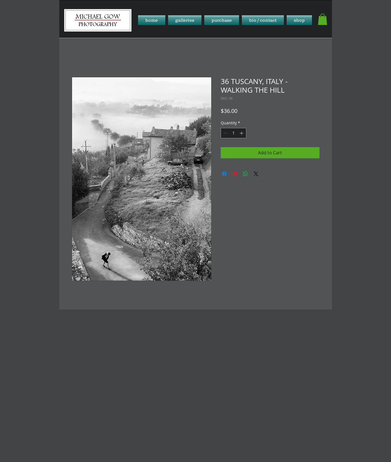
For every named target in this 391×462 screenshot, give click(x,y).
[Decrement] (225, 133)
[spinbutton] (233, 133)
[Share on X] (256, 174)
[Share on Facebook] (224, 174)
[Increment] (241, 133)
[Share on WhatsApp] (245, 174)
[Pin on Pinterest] (235, 174)
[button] (185, 20)
